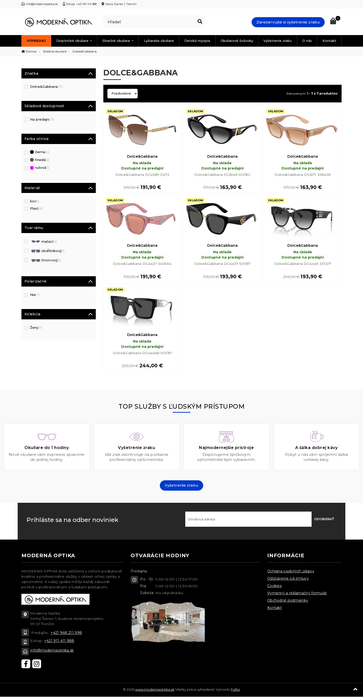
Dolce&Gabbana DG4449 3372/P (302, 264)
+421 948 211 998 (66, 634)
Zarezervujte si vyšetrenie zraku (288, 22)
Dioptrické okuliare (72, 41)
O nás (307, 41)
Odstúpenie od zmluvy (288, 579)
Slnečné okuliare (116, 41)
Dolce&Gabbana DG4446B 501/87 (142, 354)
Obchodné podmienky (287, 601)
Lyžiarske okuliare (159, 41)
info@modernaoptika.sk (52, 651)
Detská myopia (197, 41)
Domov (29, 51)
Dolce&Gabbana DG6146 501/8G (222, 175)
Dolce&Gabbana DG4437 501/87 (222, 264)
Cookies (274, 587)
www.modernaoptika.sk (154, 691)
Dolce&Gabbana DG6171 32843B (302, 175)
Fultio (235, 691)
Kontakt (329, 41)
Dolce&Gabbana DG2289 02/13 (142, 175)
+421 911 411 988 (59, 642)
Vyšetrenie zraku (277, 41)
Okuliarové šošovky (237, 41)
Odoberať (324, 520)
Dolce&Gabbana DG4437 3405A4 (142, 264)
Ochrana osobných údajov (290, 572)
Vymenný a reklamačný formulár (297, 594)
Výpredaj (36, 41)
